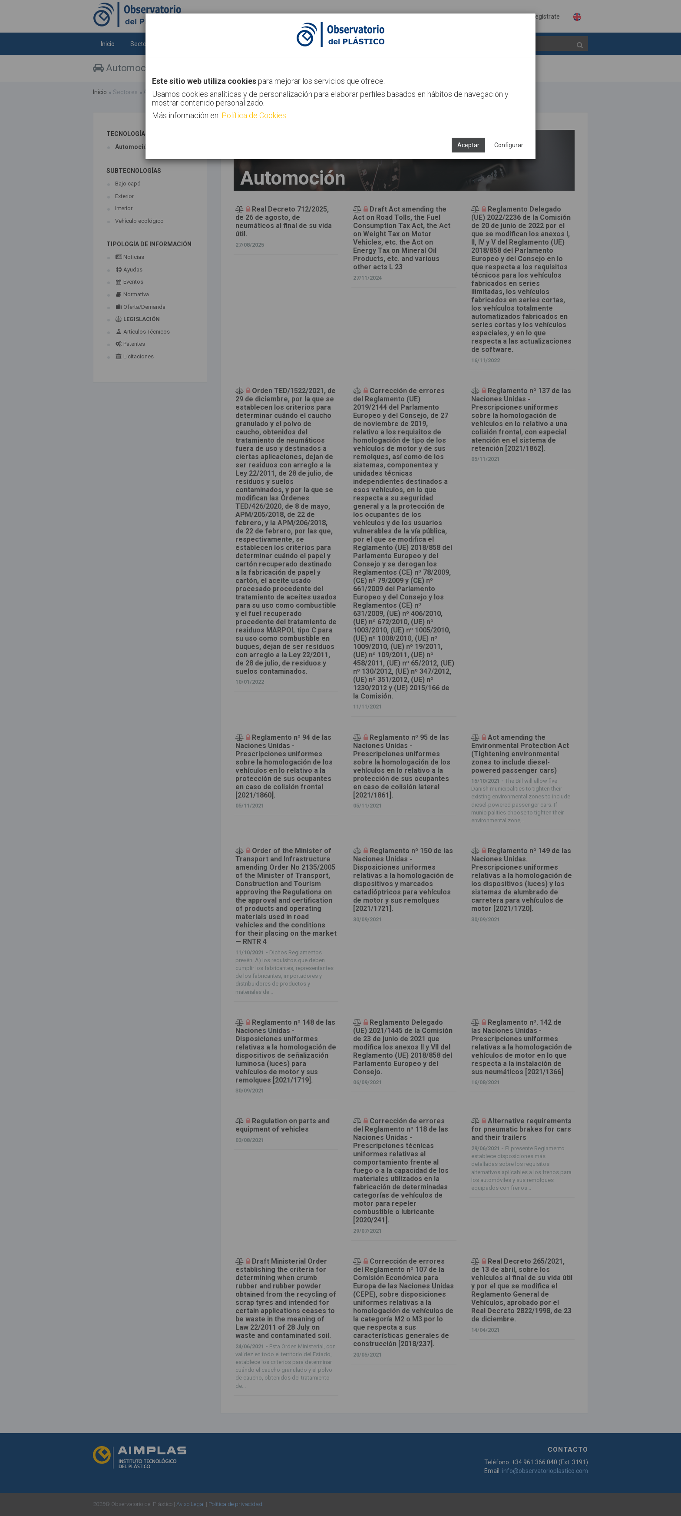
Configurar (508, 145)
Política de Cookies (253, 115)
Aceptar (468, 145)
